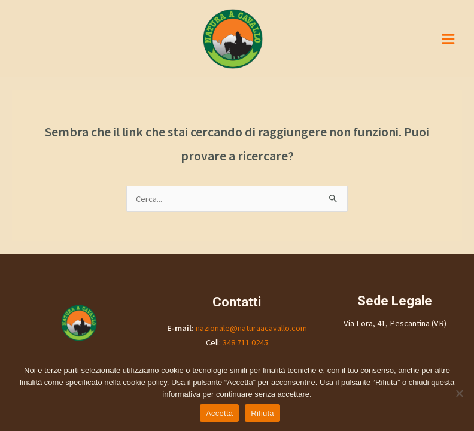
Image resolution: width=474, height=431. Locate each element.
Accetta (219, 413)
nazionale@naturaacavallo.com (251, 328)
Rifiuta (262, 413)
